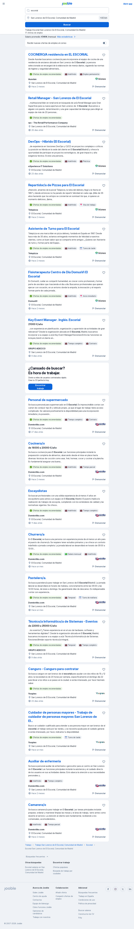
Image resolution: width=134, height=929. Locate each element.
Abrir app (127, 3)
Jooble (19, 923)
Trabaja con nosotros (41, 917)
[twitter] (122, 889)
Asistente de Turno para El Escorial (53, 229)
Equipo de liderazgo (41, 903)
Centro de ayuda (40, 896)
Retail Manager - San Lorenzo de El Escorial (59, 98)
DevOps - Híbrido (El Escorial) (49, 141)
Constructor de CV (86, 914)
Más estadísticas (66, 36)
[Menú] (3, 3)
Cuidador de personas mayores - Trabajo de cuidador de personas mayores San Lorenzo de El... (62, 719)
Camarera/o (37, 807)
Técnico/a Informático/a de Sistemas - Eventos (63, 624)
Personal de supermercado (48, 402)
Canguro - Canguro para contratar (53, 671)
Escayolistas (37, 493)
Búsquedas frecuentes (37, 859)
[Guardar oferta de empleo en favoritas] (104, 55)
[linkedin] (130, 889)
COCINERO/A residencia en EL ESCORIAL (58, 54)
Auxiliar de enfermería (44, 764)
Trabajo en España (86, 896)
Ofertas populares (60, 870)
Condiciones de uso (86, 900)
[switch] (105, 43)
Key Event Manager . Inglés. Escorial (54, 320)
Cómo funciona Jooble (42, 907)
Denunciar (99, 86)
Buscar (67, 24)
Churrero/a (36, 537)
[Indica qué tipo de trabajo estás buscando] (67, 10)
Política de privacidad (87, 903)
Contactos (37, 900)
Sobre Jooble (38, 892)
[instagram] (115, 889)
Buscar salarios (84, 910)
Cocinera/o (36, 446)
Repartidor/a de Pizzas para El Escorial (56, 185)
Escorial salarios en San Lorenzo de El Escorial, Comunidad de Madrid (35, 872)
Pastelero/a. (37, 580)
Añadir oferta (61, 892)
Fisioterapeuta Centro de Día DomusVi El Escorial (58, 274)
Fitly (80, 918)
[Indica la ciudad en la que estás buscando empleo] (67, 18)
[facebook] (108, 889)
